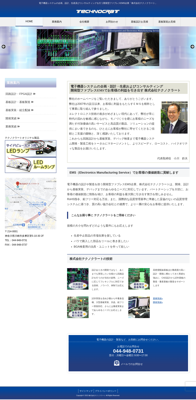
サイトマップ (85, 391)
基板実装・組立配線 (20, 110)
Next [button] (192, 47)
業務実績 (13, 127)
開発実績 (13, 119)
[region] (98, 47)
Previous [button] (4, 47)
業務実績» (158, 299)
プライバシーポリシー (106, 391)
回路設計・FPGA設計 (21, 94)
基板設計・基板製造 (20, 102)
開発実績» (158, 303)
